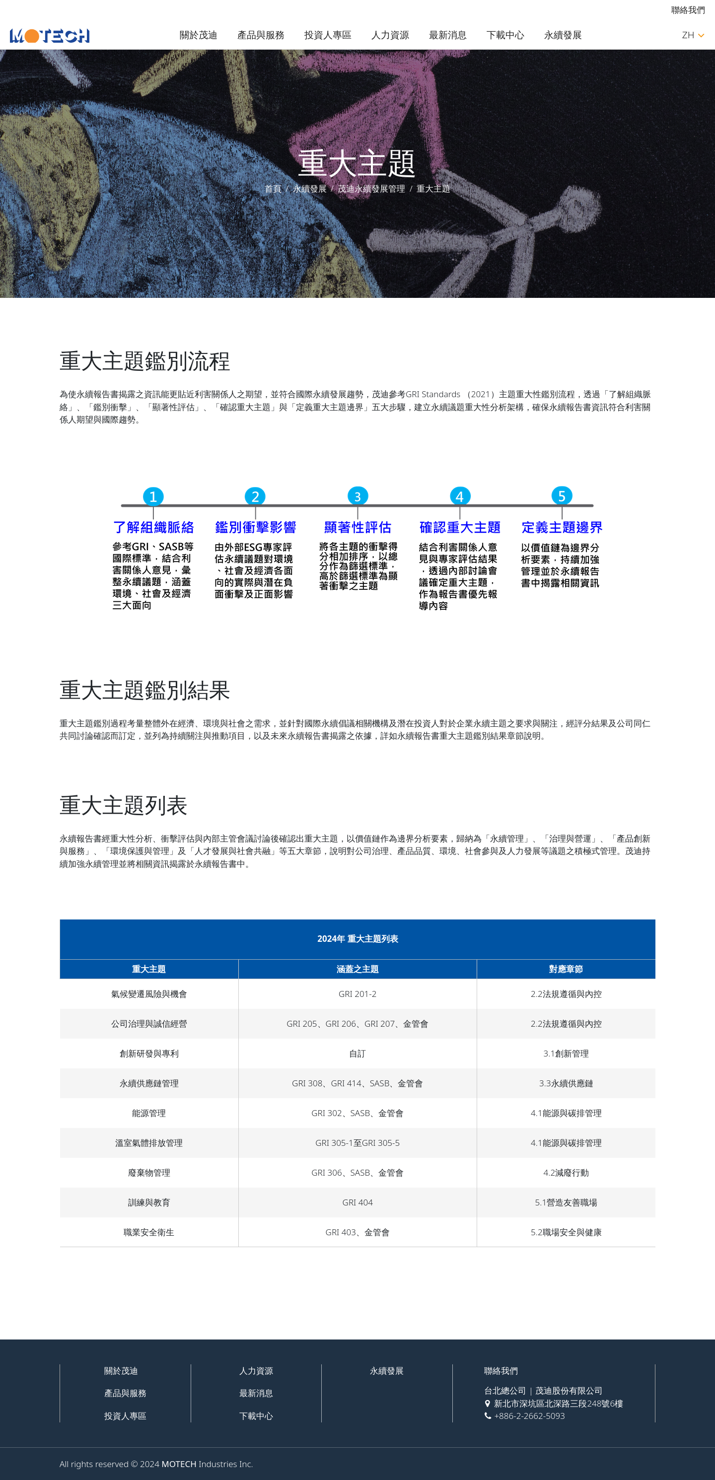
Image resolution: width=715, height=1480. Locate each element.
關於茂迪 (198, 34)
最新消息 (448, 34)
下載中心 (505, 34)
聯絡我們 (688, 9)
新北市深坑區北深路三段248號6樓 (558, 1403)
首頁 (273, 188)
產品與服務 (261, 34)
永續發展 (563, 34)
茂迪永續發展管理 (371, 188)
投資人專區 (328, 34)
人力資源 (390, 34)
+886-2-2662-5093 (529, 1415)
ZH (693, 34)
